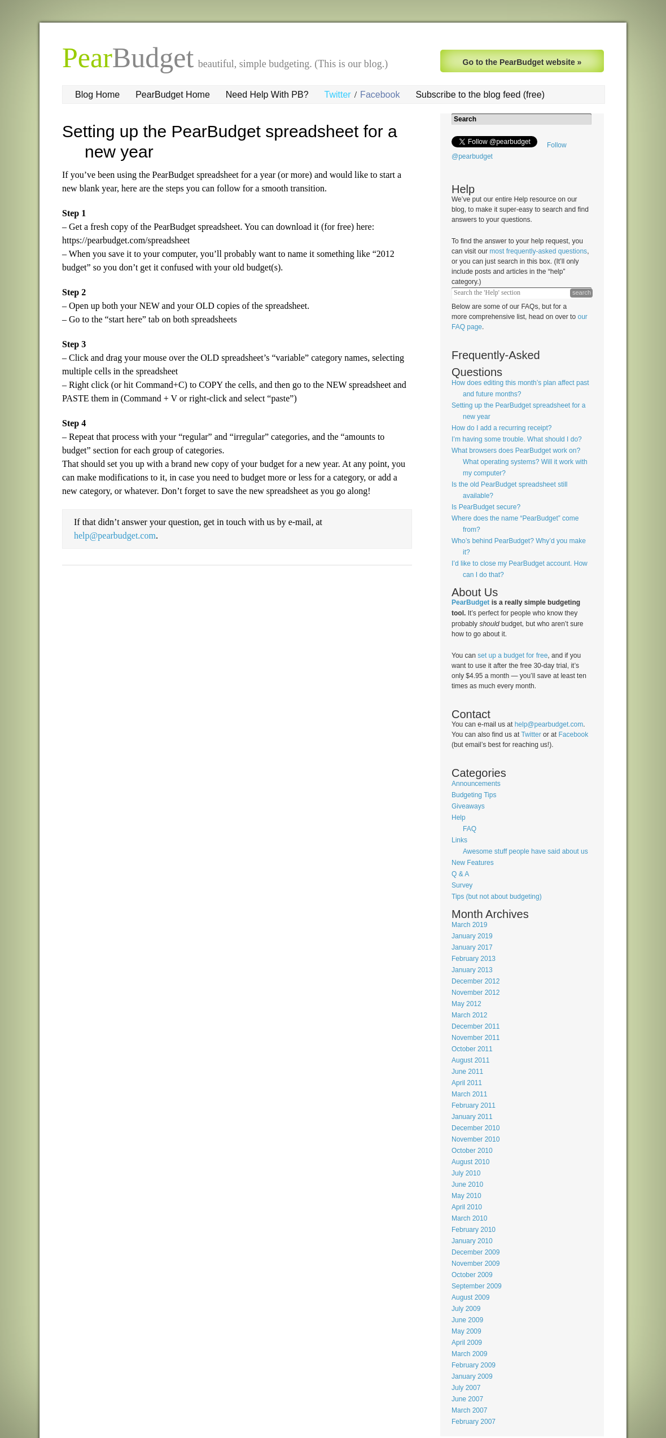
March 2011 (469, 1094)
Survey (462, 885)
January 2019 (472, 936)
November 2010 (476, 1139)
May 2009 (466, 1331)
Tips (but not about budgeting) (497, 897)
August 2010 (470, 1162)
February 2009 (474, 1365)
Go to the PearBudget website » (522, 62)
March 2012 (469, 1015)
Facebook (380, 94)
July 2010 (466, 1173)
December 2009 (476, 1252)
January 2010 (472, 1241)
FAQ (469, 829)
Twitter (338, 94)
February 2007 (474, 1422)
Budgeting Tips (474, 795)
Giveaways (468, 806)
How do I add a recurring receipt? (501, 428)
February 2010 (474, 1230)
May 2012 (466, 1004)
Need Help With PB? (267, 94)
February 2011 (474, 1105)
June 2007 (467, 1399)
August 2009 (470, 1297)
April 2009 (467, 1343)
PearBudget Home (172, 94)
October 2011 (472, 1049)
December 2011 (476, 1026)
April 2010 (467, 1207)
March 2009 (469, 1354)
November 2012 (476, 992)
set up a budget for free (512, 655)
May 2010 (466, 1196)
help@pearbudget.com (115, 535)
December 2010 (476, 1128)
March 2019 (469, 925)
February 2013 (474, 959)
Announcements (476, 784)
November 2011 (476, 1038)
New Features (473, 863)
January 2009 (472, 1376)
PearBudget (470, 602)
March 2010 (469, 1218)
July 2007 (466, 1388)
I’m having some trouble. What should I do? (517, 439)
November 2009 (476, 1263)
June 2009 (467, 1320)
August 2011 (470, 1060)
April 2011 (467, 1083)
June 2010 (467, 1184)
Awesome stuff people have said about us (525, 851)
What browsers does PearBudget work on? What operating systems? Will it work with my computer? (520, 462)
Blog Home (97, 94)
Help (459, 817)
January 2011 (472, 1117)
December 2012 (476, 981)
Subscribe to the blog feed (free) (480, 94)
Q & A (460, 874)
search (581, 292)
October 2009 (472, 1275)
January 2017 (472, 947)
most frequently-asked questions (538, 251)
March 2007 (469, 1410)
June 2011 (467, 1072)
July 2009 (466, 1309)
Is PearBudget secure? (486, 507)
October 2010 (472, 1151)
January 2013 (472, 970)
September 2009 (477, 1286)
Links (459, 840)
